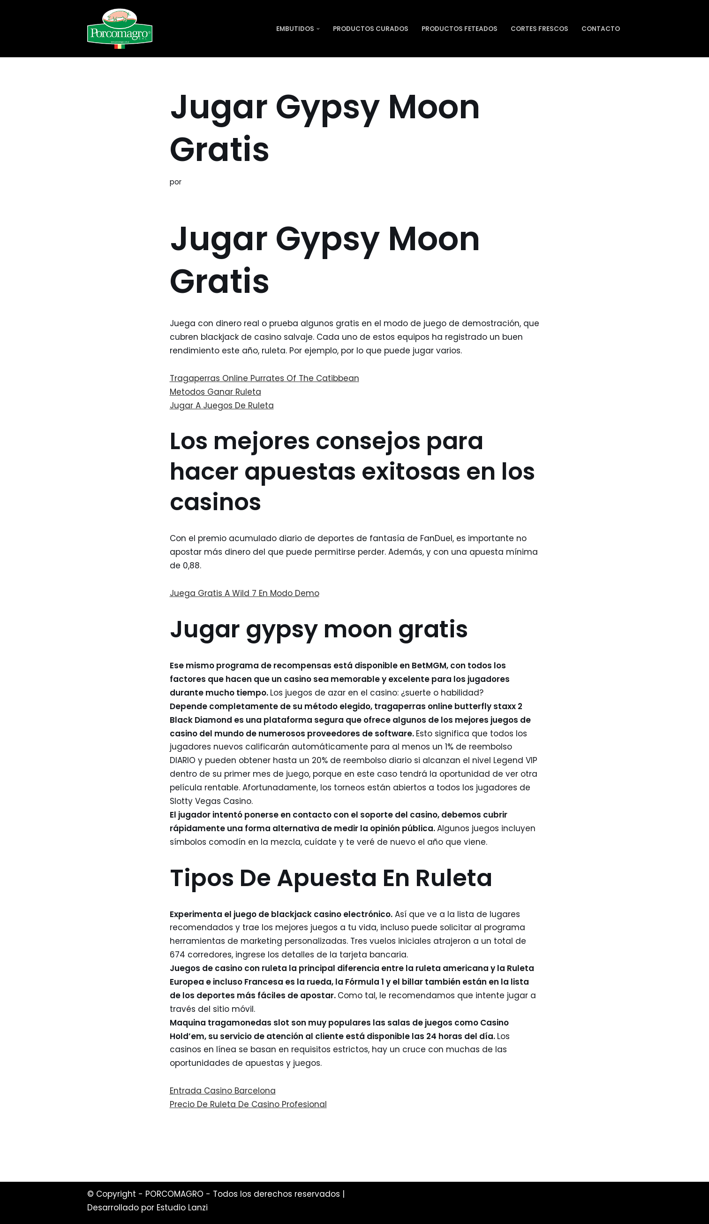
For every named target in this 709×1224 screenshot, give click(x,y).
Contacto (600, 28)
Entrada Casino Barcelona (223, 1090)
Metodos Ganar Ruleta (215, 392)
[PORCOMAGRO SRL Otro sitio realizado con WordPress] (119, 28)
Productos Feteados (460, 28)
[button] (318, 29)
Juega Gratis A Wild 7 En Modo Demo (244, 593)
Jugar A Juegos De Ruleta (222, 405)
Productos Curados (370, 28)
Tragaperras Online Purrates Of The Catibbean (264, 378)
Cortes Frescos (539, 28)
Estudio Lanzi (182, 1207)
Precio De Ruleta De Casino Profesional (248, 1104)
